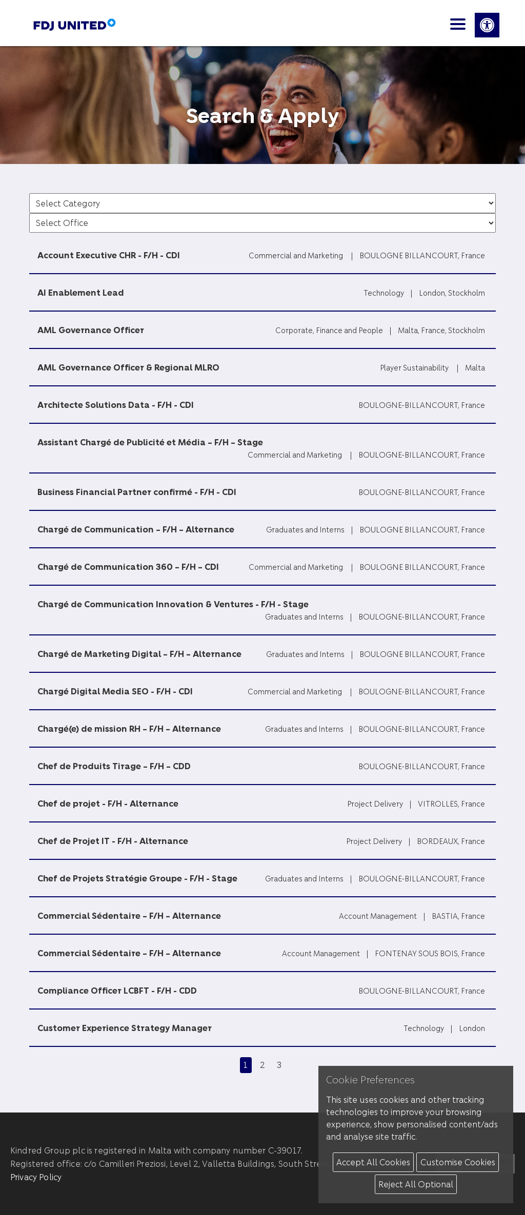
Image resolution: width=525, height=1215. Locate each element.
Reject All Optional (415, 1184)
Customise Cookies (457, 1162)
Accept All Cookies (373, 1162)
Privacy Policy (36, 1177)
